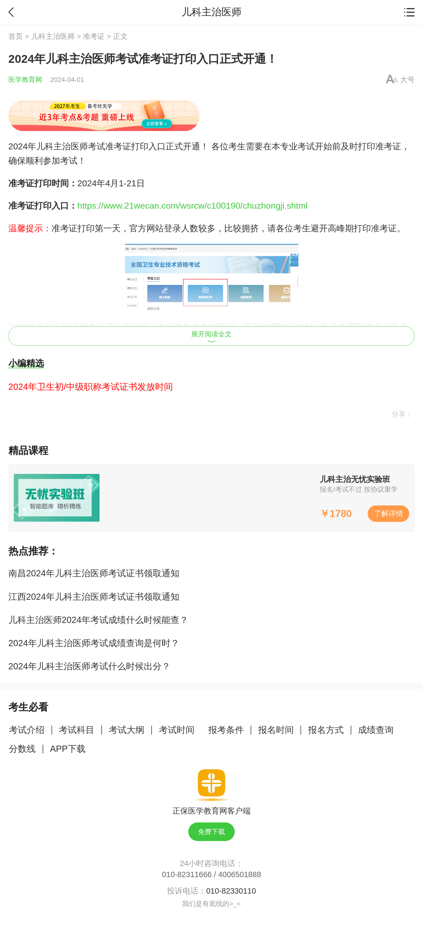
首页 (15, 36)
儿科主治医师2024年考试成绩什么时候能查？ (98, 620)
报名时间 (276, 730)
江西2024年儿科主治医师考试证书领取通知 (93, 597)
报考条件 (226, 730)
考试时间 (177, 730)
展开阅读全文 (211, 336)
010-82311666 (187, 874)
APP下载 (68, 749)
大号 (407, 80)
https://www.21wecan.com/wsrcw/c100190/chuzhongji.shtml (192, 206)
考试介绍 (27, 730)
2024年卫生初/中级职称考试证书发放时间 (90, 387)
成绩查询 (376, 730)
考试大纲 (126, 730)
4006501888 (239, 874)
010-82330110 (231, 891)
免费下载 (211, 831)
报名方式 (326, 730)
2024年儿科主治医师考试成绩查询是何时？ (93, 643)
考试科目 (76, 730)
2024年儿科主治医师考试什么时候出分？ (89, 666)
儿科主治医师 (53, 36)
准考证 (94, 36)
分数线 (22, 749)
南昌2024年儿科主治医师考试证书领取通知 (93, 573)
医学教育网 (25, 79)
